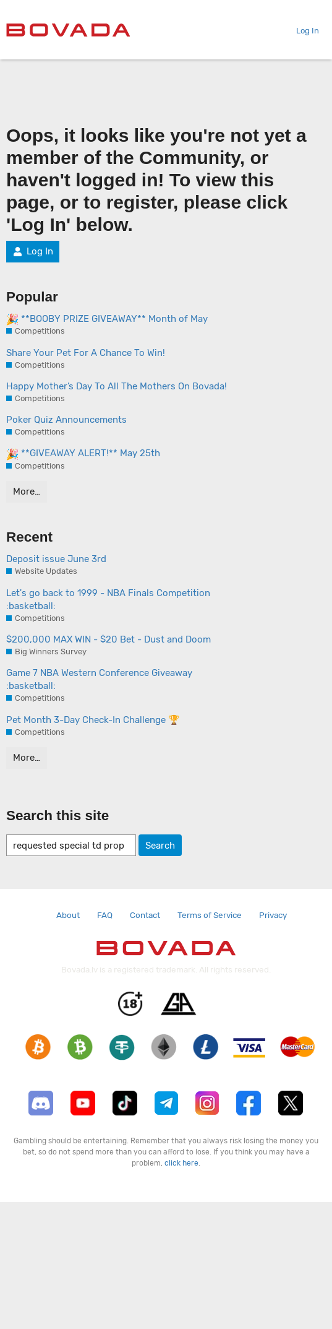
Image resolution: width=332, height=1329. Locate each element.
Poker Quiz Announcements (66, 419)
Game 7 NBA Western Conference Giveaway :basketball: (99, 679)
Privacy (273, 915)
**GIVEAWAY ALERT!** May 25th (83, 454)
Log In (302, 30)
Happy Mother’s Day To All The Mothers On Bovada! (116, 386)
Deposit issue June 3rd (56, 559)
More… (26, 491)
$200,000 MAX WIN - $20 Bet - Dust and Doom (108, 639)
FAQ (105, 915)
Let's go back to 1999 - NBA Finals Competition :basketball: (108, 599)
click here (181, 1163)
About (68, 915)
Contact (145, 915)
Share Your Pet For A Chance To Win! (85, 352)
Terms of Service (209, 915)
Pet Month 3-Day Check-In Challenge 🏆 (93, 719)
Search (160, 845)
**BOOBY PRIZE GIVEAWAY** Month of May (107, 319)
